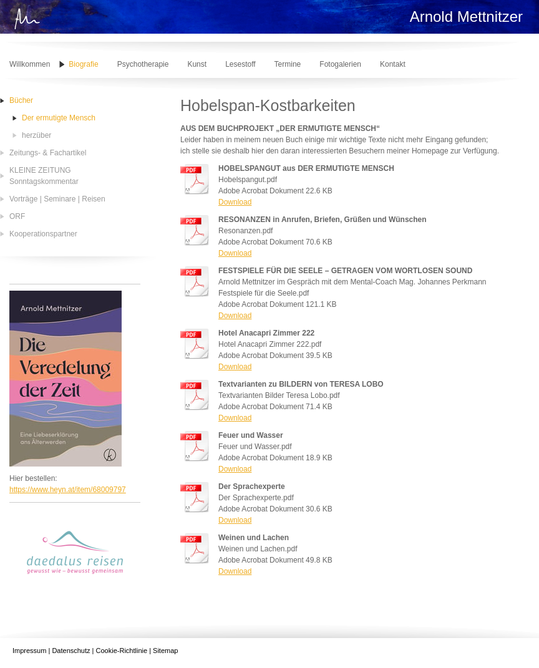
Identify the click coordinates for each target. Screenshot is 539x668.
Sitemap (165, 650)
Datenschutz (71, 650)
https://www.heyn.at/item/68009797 (67, 489)
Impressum (29, 650)
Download (234, 202)
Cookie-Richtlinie (122, 650)
